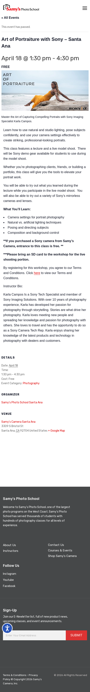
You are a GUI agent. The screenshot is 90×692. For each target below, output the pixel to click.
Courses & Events (60, 550)
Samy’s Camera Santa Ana (18, 421)
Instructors (10, 551)
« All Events (10, 17)
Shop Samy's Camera (62, 556)
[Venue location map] (45, 457)
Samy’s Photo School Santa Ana (22, 402)
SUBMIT (76, 635)
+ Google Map (56, 430)
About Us (9, 545)
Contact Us (56, 545)
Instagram (9, 574)
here (37, 273)
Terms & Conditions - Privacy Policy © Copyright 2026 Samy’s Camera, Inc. (22, 679)
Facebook (9, 586)
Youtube (8, 580)
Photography (31, 383)
